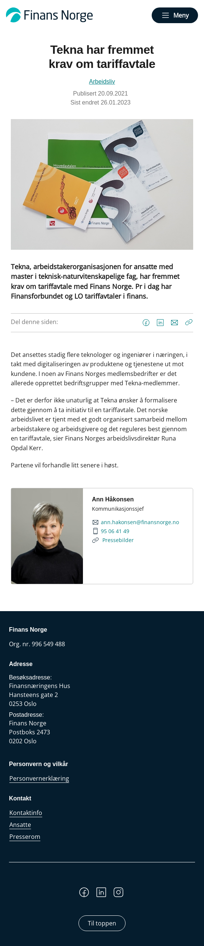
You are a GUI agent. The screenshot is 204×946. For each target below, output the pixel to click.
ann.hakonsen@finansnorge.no (140, 522)
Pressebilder (117, 540)
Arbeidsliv (102, 81)
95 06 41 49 (115, 531)
